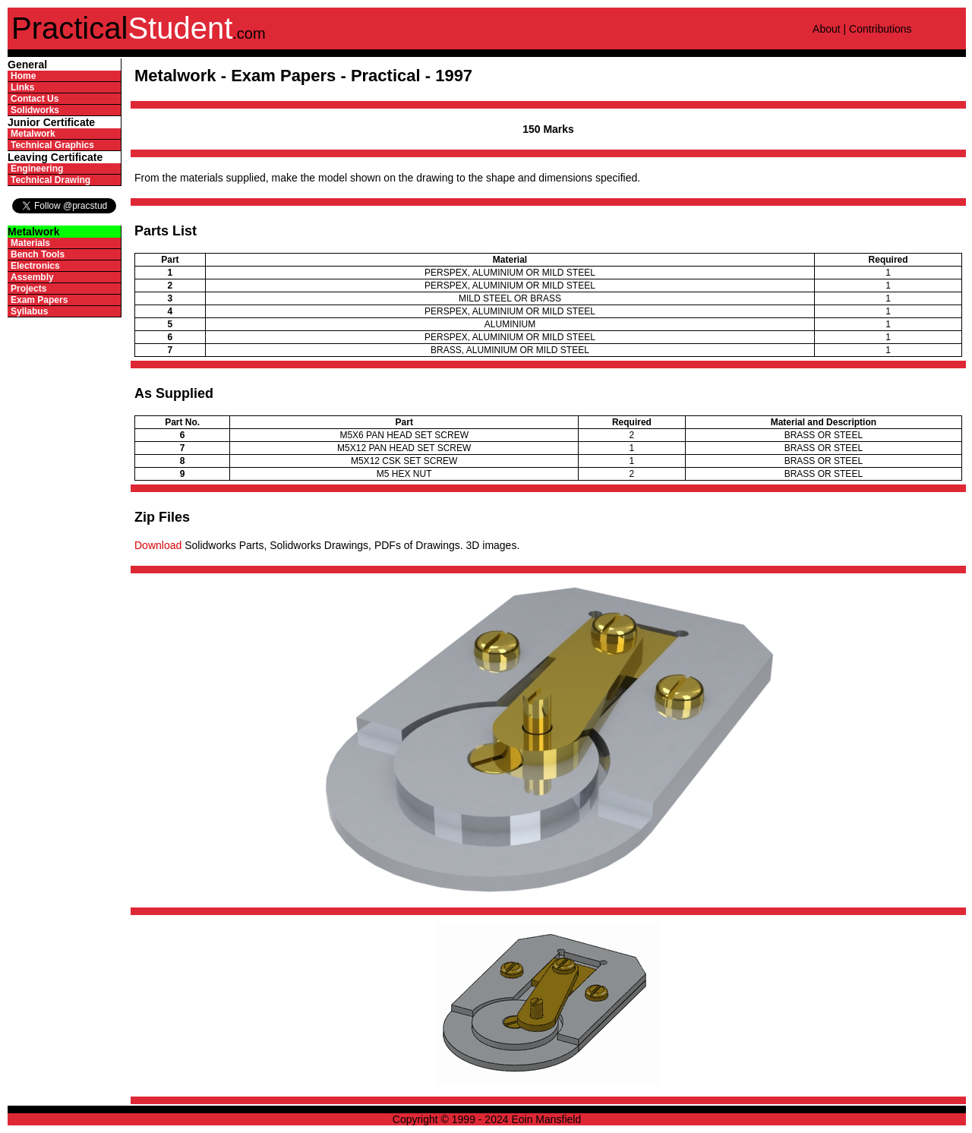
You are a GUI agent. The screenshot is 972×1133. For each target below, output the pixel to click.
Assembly (32, 277)
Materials (30, 243)
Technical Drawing (50, 180)
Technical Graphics (52, 145)
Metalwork (33, 133)
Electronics (35, 265)
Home (23, 76)
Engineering (37, 168)
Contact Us (34, 98)
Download (157, 545)
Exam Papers (39, 300)
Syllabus (29, 311)
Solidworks (35, 110)
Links (22, 87)
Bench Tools (38, 254)
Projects (28, 288)
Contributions (880, 29)
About (827, 29)
